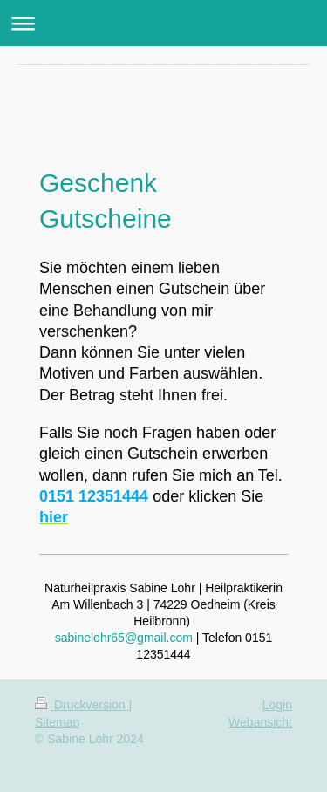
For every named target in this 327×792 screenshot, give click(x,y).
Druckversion (81, 705)
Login (277, 705)
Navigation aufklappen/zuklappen (163, 23)
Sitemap (57, 722)
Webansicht (260, 722)
